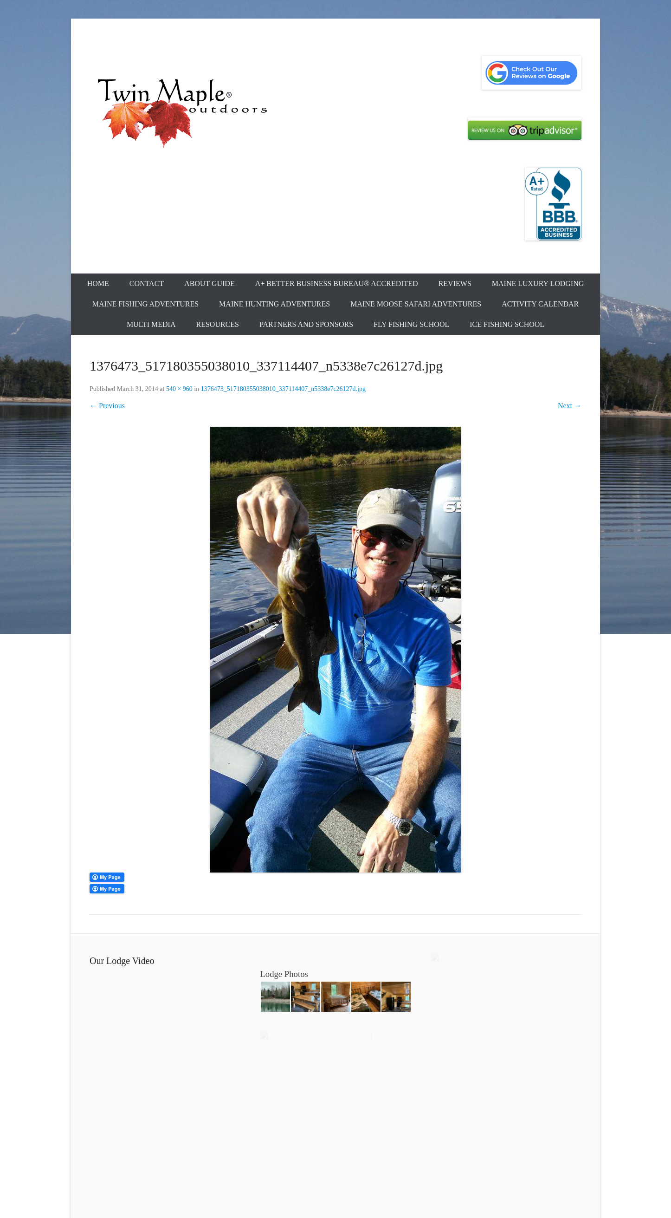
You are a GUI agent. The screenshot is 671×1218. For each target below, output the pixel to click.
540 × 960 (179, 388)
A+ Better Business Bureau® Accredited (336, 283)
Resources (217, 324)
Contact (146, 283)
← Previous (107, 406)
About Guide (209, 283)
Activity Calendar (540, 304)
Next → (569, 406)
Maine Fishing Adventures (145, 304)
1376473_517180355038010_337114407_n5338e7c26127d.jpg (283, 388)
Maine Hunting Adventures (274, 304)
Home (98, 283)
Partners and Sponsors (306, 324)
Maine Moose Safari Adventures (415, 304)
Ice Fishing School (507, 324)
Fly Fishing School (411, 324)
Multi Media (151, 324)
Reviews (455, 283)
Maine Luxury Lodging (538, 283)
